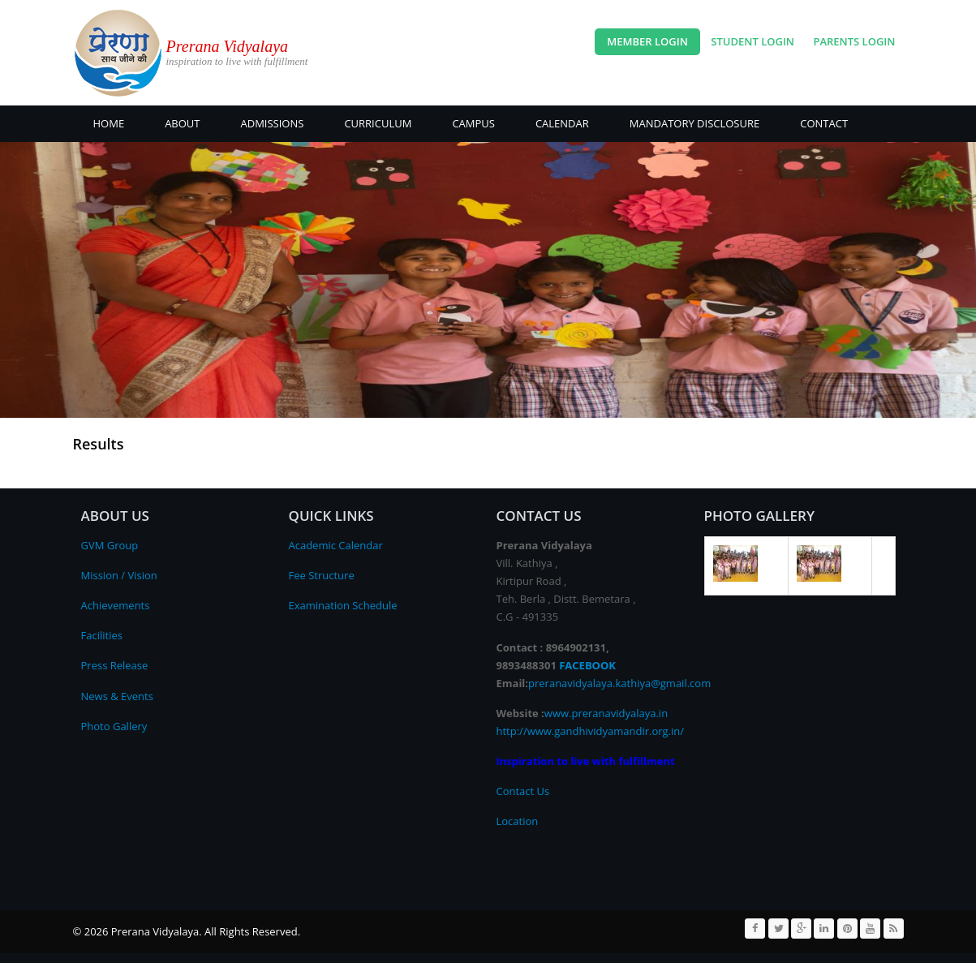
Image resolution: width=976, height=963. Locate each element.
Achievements (115, 605)
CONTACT (824, 123)
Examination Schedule (343, 605)
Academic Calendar (336, 545)
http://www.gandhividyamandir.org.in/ (591, 731)
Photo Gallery (114, 726)
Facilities (102, 635)
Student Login (752, 41)
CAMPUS (473, 123)
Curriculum (377, 123)
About (182, 123)
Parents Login (854, 41)
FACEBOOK (587, 665)
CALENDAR (562, 123)
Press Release (114, 665)
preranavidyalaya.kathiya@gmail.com (619, 683)
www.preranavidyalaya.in (606, 713)
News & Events (117, 696)
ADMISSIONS (272, 123)
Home (109, 123)
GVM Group (110, 545)
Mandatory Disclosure (694, 123)
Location (518, 821)
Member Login (647, 41)
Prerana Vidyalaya (227, 46)
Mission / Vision (119, 575)
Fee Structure (322, 575)
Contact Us (523, 791)
